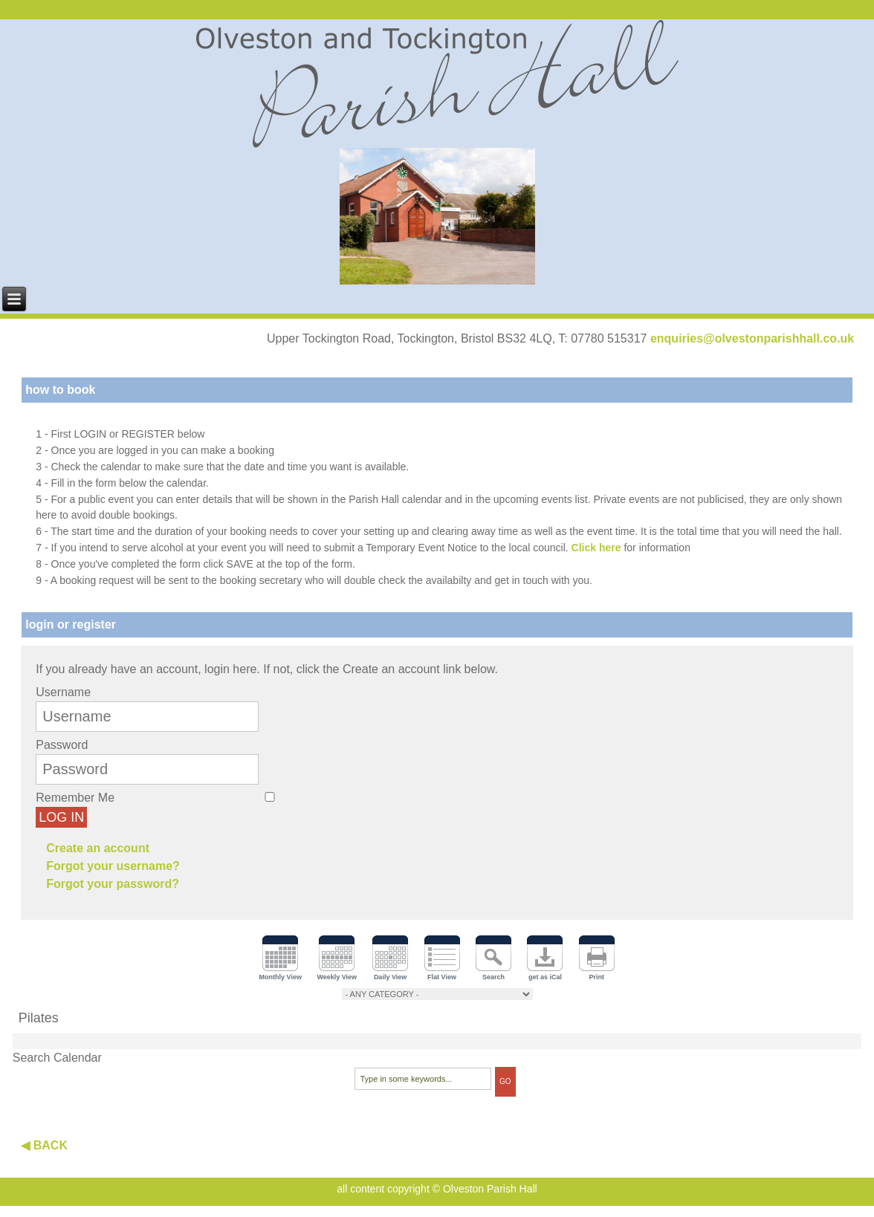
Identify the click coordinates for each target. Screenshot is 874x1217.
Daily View (390, 977)
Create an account (97, 848)
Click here (596, 548)
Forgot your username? (113, 866)
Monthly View (280, 977)
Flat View (441, 977)
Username (63, 692)
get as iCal (545, 977)
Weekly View (337, 977)
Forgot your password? (112, 883)
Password (62, 745)
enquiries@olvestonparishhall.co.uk (752, 338)
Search (493, 977)
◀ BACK (44, 1145)
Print (597, 977)
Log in (61, 817)
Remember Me (75, 797)
